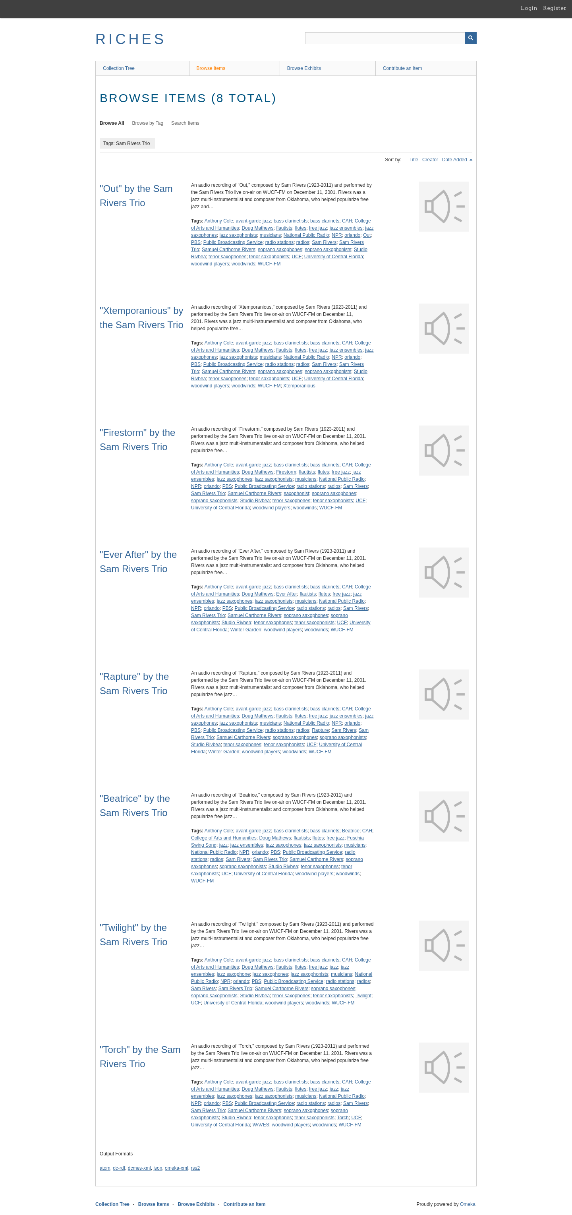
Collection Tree (119, 68)
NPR (337, 235)
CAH (347, 221)
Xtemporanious (299, 386)
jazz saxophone (233, 974)
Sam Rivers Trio (208, 493)
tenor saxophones (227, 256)
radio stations (279, 242)
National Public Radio (306, 235)
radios (302, 242)
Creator (430, 160)
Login (529, 8)
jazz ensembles (346, 228)
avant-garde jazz (253, 221)
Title (414, 160)
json (157, 1168)
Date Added (455, 160)
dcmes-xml (139, 1168)
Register (554, 8)
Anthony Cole (219, 221)
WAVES (261, 1125)
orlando (352, 235)
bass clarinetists (290, 221)
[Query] (391, 38)
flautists (284, 228)
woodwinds (243, 264)
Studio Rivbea (255, 500)
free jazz (318, 228)
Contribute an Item (402, 68)
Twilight (363, 995)
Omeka (467, 1204)
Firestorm (286, 472)
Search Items (185, 123)
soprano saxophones (280, 249)
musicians (270, 235)
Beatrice (350, 831)
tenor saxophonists (269, 256)
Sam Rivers (324, 242)
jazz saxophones (234, 479)
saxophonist (296, 493)
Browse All (112, 123)
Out (367, 235)
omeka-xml (176, 1168)
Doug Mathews (257, 228)
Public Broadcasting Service (233, 242)
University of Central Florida (333, 256)
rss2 (195, 1168)
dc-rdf (119, 1168)
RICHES (130, 39)
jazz (223, 845)
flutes (300, 228)
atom (105, 1168)
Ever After (286, 594)
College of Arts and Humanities (224, 838)
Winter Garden (245, 630)
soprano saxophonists (328, 249)
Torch (342, 1117)
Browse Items (211, 68)
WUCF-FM (269, 264)
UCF (297, 256)
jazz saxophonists (238, 235)
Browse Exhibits (304, 68)
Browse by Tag (148, 123)
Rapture (320, 730)
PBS (196, 242)
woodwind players (210, 264)
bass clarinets (324, 221)
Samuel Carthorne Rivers (228, 249)
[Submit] (471, 38)
